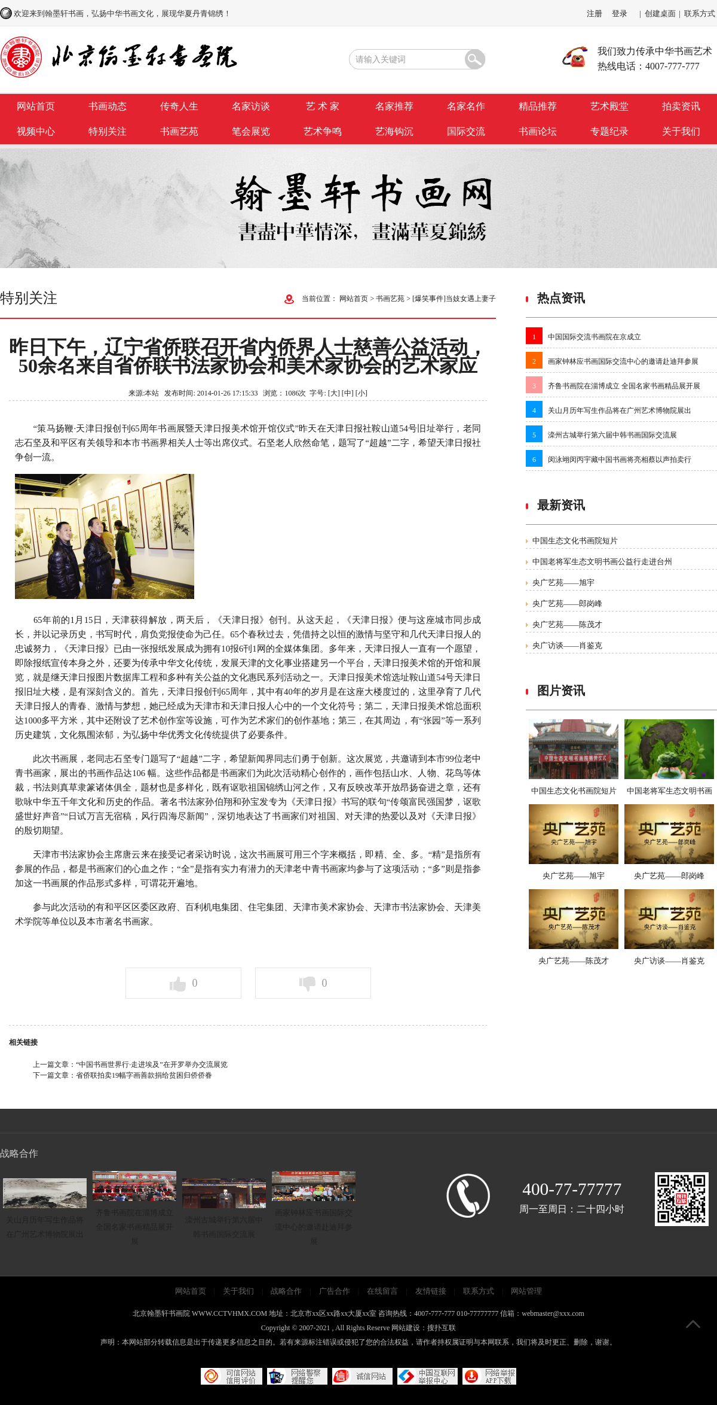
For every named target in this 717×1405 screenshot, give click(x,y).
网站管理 (526, 1291)
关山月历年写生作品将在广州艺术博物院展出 (619, 410)
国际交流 (466, 131)
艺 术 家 (322, 106)
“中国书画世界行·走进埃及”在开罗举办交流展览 (152, 1064)
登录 (619, 13)
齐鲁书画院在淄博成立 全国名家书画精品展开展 (624, 386)
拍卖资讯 (681, 106)
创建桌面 (660, 13)
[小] (361, 393)
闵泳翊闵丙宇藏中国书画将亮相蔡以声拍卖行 (619, 459)
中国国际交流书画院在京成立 (594, 337)
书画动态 (107, 106)
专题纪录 (609, 131)
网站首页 (36, 106)
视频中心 (36, 131)
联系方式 (699, 13)
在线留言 (382, 1291)
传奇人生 (179, 106)
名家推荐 (394, 106)
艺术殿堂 (609, 106)
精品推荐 (538, 106)
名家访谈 (251, 106)
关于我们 (681, 131)
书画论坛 (538, 131)
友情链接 (430, 1291)
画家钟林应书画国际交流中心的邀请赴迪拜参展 (623, 361)
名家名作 (466, 106)
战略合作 (286, 1291)
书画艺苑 (179, 131)
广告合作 (334, 1291)
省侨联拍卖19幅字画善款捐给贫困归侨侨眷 (144, 1075)
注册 (594, 13)
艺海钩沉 (394, 131)
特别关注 (107, 131)
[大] (334, 393)
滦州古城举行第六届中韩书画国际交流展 (612, 435)
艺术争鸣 (323, 131)
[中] (348, 393)
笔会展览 (251, 131)
